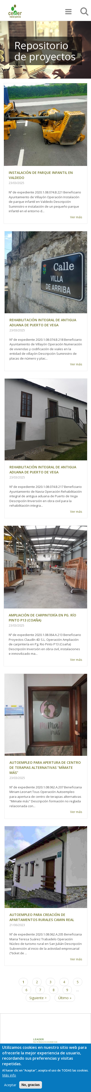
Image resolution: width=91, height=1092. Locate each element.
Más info (9, 1079)
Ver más (76, 217)
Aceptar (10, 1089)
